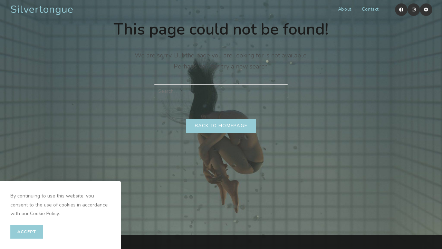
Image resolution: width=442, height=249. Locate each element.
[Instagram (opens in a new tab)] (413, 9)
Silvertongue (42, 9)
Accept (26, 231)
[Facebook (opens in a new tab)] (401, 9)
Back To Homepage (221, 126)
